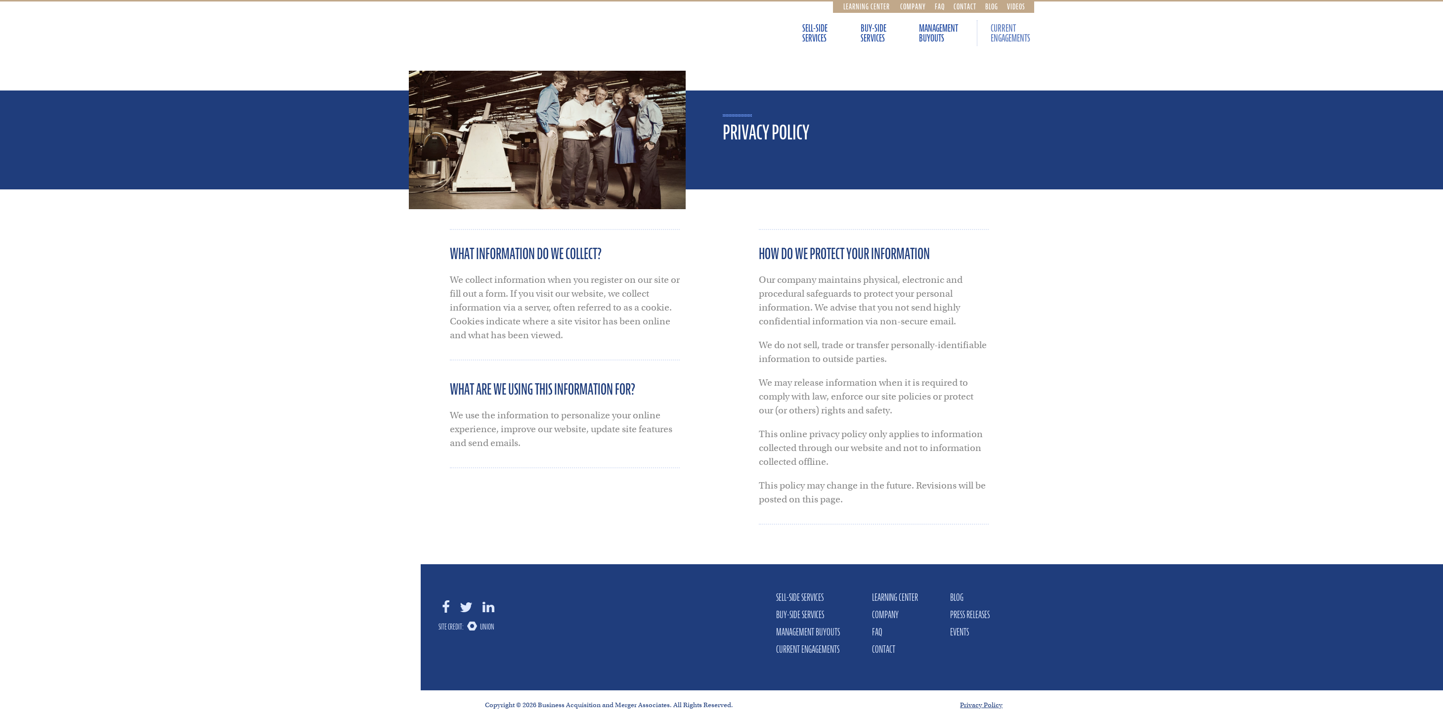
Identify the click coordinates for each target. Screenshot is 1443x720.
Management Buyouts (938, 33)
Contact (965, 6)
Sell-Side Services (815, 33)
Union (487, 626)
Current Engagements (1010, 33)
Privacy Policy (981, 705)
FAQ (940, 6)
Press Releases (970, 615)
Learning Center (866, 6)
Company (913, 6)
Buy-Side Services (873, 33)
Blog (991, 6)
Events (959, 632)
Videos (1016, 6)
